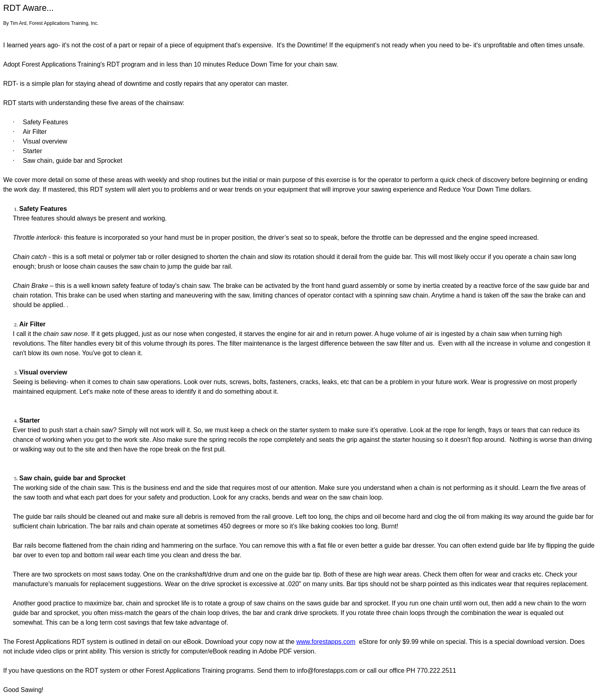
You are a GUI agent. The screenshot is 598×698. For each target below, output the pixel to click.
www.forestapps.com (326, 641)
